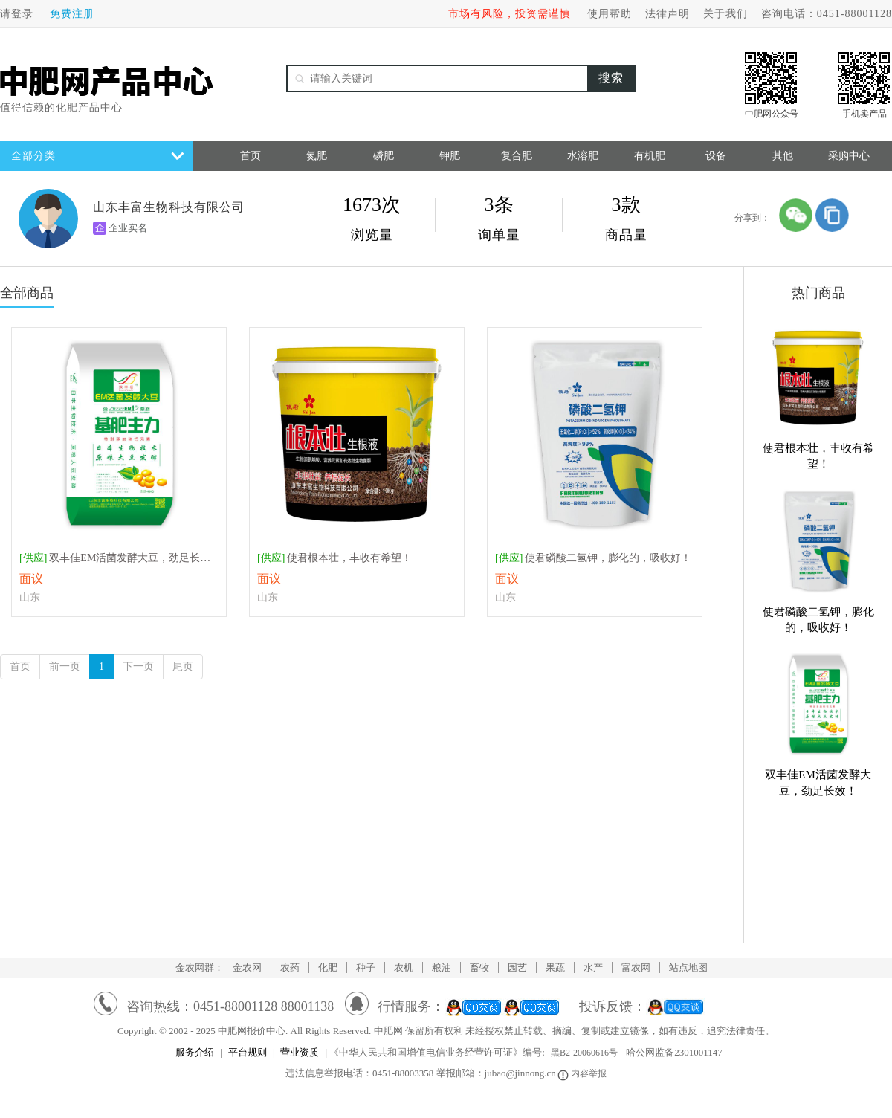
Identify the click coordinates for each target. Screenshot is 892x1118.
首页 (250, 155)
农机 (403, 967)
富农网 (635, 967)
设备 (715, 155)
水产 (593, 967)
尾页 (182, 666)
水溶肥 (582, 155)
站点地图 (688, 967)
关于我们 (725, 13)
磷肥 (383, 155)
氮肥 (316, 155)
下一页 (138, 666)
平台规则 (247, 1052)
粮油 (441, 967)
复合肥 (516, 155)
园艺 (517, 967)
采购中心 (849, 155)
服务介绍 (194, 1052)
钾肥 (449, 155)
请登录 (16, 13)
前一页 (64, 666)
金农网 (247, 967)
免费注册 (72, 13)
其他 (782, 155)
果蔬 (555, 967)
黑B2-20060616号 (584, 1052)
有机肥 (649, 155)
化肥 (327, 967)
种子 (365, 967)
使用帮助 (609, 13)
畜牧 (479, 967)
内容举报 (583, 1073)
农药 (290, 967)
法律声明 (667, 13)
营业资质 (299, 1052)
